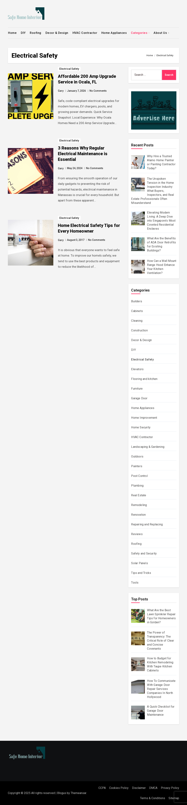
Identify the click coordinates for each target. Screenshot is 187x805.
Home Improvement (144, 417)
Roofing (35, 33)
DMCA (153, 788)
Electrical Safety (69, 68)
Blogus (61, 793)
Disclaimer (139, 788)
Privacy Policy (170, 788)
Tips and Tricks (141, 573)
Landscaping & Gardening (147, 447)
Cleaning (136, 320)
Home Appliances (114, 33)
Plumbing (137, 485)
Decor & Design (56, 33)
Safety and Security (144, 553)
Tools (134, 582)
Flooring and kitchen (144, 379)
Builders (136, 301)
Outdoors (137, 456)
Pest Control (139, 476)
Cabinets (137, 311)
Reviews (136, 534)
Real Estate (138, 495)
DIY (23, 33)
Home (12, 33)
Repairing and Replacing (147, 524)
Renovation (138, 514)
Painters (136, 466)
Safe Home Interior (31, 768)
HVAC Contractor (84, 33)
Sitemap (174, 798)
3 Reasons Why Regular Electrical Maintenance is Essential (82, 153)
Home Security (140, 427)
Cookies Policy (119, 788)
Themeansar (78, 793)
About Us (161, 33)
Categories (139, 33)
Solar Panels (139, 563)
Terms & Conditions (152, 798)
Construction (139, 330)
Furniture (137, 388)
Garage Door (139, 398)
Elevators (137, 369)
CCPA (102, 788)
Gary (61, 90)
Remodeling (139, 505)
